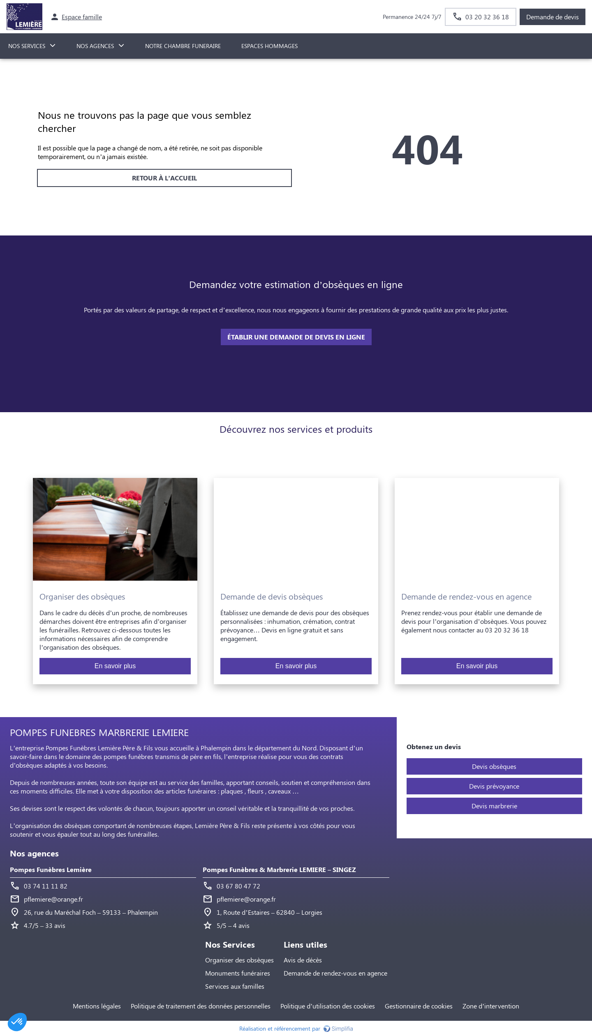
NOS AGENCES (95, 46)
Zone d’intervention (490, 1005)
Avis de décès (303, 959)
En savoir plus (115, 665)
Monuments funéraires (237, 973)
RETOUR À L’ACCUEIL (164, 177)
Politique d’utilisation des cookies (327, 1005)
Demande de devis (552, 16)
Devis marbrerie (494, 805)
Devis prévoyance (494, 786)
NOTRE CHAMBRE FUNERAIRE (183, 46)
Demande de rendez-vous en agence (335, 973)
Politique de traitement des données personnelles (201, 1005)
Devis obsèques (494, 766)
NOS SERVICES (26, 46)
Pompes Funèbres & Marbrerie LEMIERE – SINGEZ (279, 869)
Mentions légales (97, 1005)
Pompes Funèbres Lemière (51, 869)
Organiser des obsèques (239, 959)
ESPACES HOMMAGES (269, 46)
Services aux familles (234, 986)
